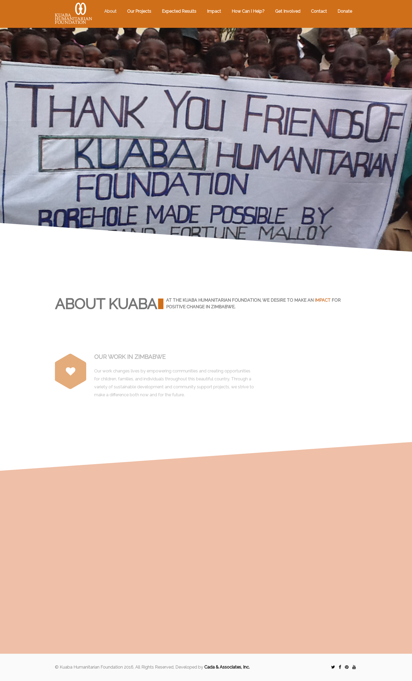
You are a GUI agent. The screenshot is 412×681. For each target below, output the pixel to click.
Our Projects (139, 11)
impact (323, 300)
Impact (214, 11)
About (110, 11)
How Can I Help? (248, 11)
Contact (319, 11)
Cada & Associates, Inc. (227, 667)
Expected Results (179, 11)
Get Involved (287, 11)
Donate (344, 11)
